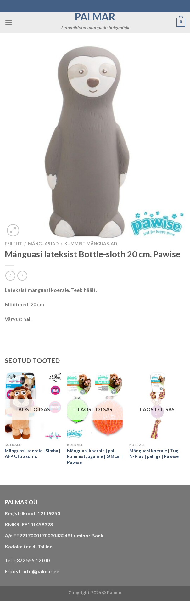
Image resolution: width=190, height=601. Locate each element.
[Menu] (8, 22)
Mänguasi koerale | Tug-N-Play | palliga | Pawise (154, 453)
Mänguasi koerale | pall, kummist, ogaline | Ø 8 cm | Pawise (95, 456)
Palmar (95, 17)
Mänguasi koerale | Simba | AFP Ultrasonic (32, 453)
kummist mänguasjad (90, 243)
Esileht (13, 243)
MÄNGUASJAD (43, 243)
